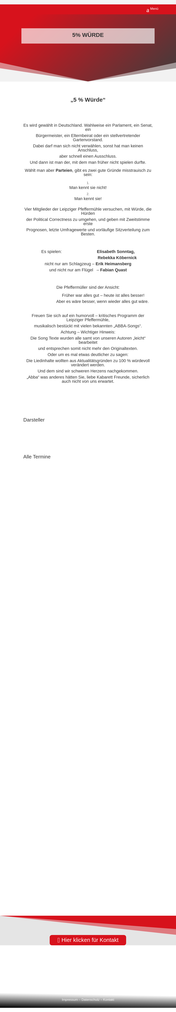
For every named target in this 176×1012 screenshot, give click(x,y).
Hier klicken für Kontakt (90, 940)
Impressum (70, 999)
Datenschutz (90, 999)
